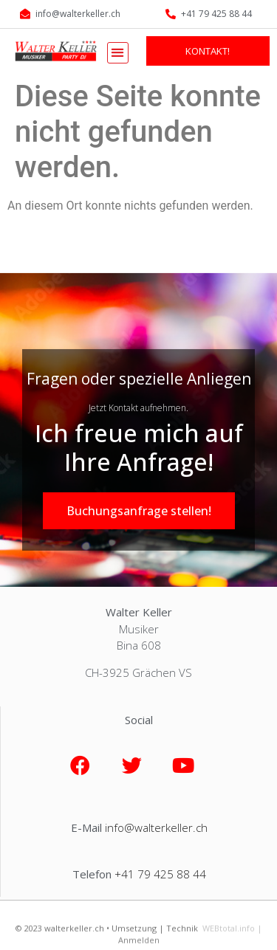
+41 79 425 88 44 (160, 874)
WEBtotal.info (228, 934)
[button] (118, 52)
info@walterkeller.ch (156, 827)
